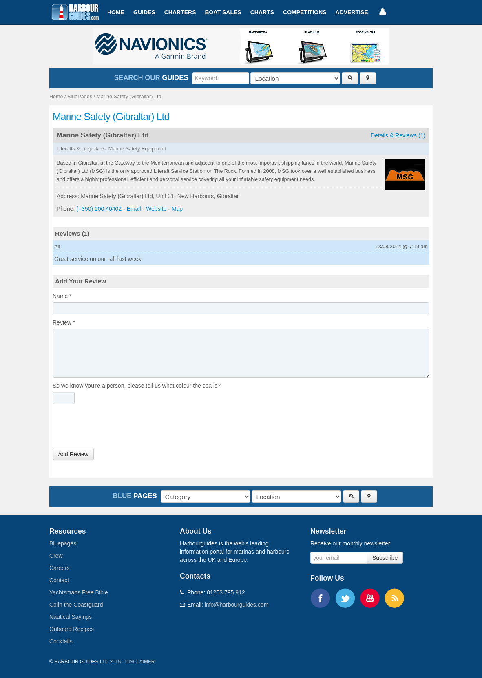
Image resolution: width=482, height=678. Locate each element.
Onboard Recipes (71, 629)
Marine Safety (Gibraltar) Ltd (129, 96)
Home (115, 12)
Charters (180, 12)
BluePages (79, 96)
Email (134, 208)
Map (177, 208)
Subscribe (385, 557)
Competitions (305, 12)
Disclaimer (140, 662)
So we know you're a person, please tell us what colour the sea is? (137, 385)
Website (156, 208)
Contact (59, 580)
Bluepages (62, 543)
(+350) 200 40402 (99, 208)
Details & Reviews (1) (398, 135)
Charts (262, 12)
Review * (64, 322)
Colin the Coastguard (76, 604)
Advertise (352, 12)
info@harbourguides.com (237, 604)
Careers (59, 568)
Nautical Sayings (70, 617)
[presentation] (115, 428)
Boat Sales (223, 12)
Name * (62, 296)
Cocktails (61, 641)
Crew (56, 555)
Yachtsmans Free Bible (78, 592)
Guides (144, 12)
